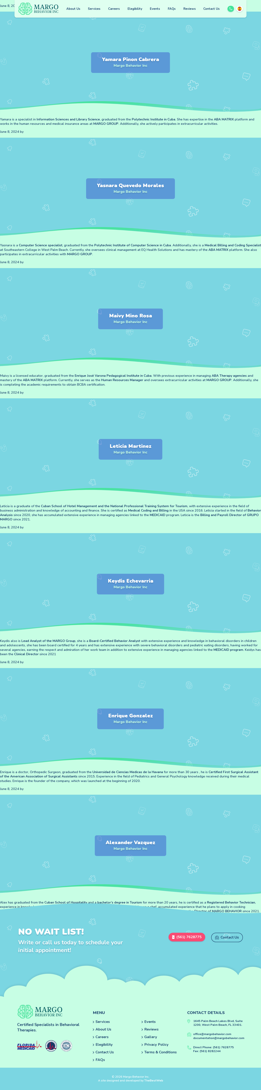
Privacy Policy (156, 1044)
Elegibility (135, 9)
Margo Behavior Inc (130, 65)
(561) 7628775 (185, 937)
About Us (73, 9)
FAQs (172, 9)
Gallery (150, 1036)
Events (155, 9)
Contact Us (211, 9)
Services (94, 9)
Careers (114, 9)
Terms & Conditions (160, 1052)
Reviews (189, 9)
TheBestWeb (153, 1081)
